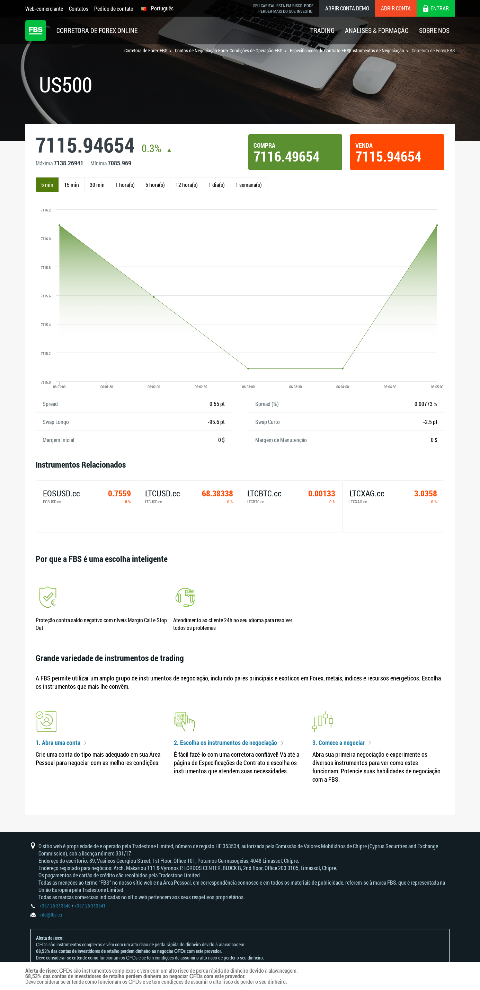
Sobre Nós (434, 30)
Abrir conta (396, 8)
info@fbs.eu (50, 914)
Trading (322, 30)
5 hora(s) (155, 184)
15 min (71, 184)
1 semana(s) (248, 184)
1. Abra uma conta (58, 743)
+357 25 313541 (90, 905)
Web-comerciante (44, 8)
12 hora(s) (187, 184)
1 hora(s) (125, 184)
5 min (47, 184)
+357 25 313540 (55, 905)
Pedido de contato (113, 8)
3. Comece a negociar (338, 743)
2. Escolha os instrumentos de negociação (225, 743)
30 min (97, 184)
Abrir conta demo (347, 8)
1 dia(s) (216, 184)
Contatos (78, 8)
